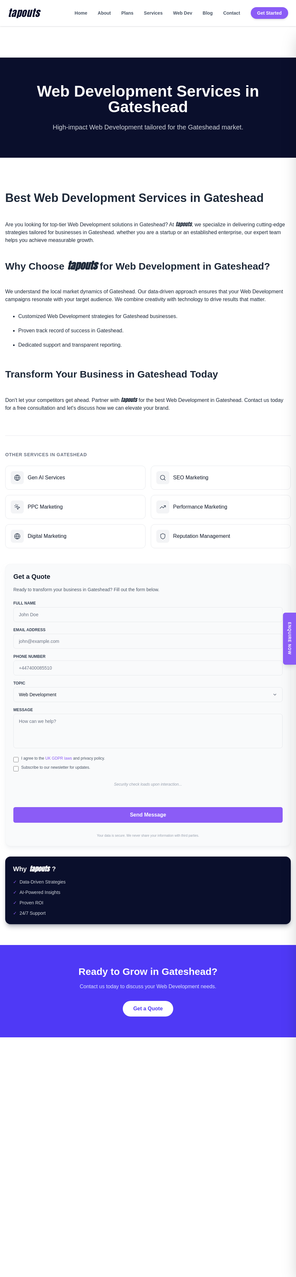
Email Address (29, 630)
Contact (231, 13)
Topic (19, 683)
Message (23, 710)
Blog (208, 13)
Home (81, 13)
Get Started (269, 13)
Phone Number (29, 656)
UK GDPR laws (58, 758)
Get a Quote (148, 1008)
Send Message (148, 815)
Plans (127, 13)
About (104, 13)
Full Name (24, 603)
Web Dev (182, 13)
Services (153, 13)
